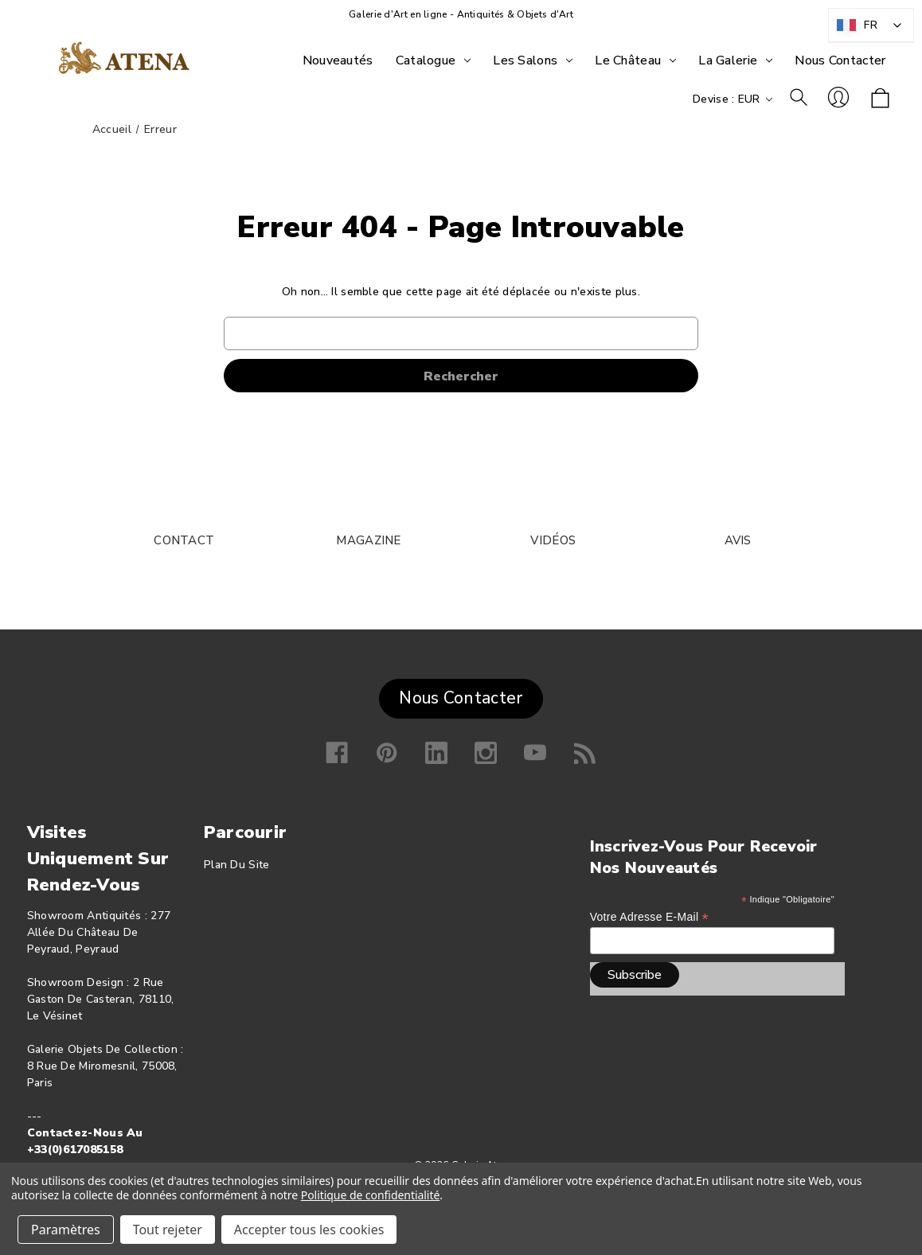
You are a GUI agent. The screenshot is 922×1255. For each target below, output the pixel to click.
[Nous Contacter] (840, 60)
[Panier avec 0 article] (880, 99)
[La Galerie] (735, 60)
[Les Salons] (533, 60)
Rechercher (799, 97)
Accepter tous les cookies (309, 1229)
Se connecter (838, 97)
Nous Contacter (460, 698)
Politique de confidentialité (370, 1194)
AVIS (738, 540)
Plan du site (237, 864)
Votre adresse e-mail (649, 917)
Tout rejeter (167, 1229)
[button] (460, 695)
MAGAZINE (368, 540)
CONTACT (184, 540)
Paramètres (65, 1229)
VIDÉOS (553, 540)
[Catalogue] (433, 60)
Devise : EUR (732, 99)
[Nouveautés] (338, 60)
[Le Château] (635, 60)
